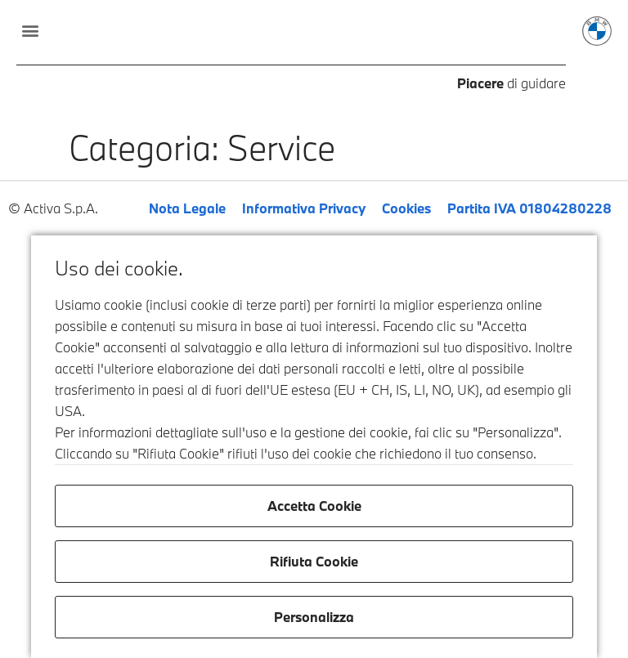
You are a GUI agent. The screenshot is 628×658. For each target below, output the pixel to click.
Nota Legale (187, 208)
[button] (29, 29)
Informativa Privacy (304, 208)
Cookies (406, 208)
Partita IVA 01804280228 (529, 208)
